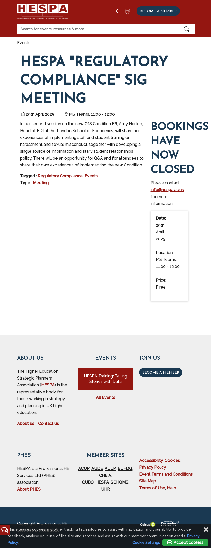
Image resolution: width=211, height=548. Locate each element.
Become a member (158, 11)
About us (25, 423)
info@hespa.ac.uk (167, 189)
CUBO (88, 482)
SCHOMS (119, 482)
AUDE (97, 468)
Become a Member (160, 373)
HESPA (48, 385)
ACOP (84, 468)
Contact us (48, 423)
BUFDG (125, 468)
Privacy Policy (152, 467)
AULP (110, 468)
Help (171, 488)
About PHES (29, 489)
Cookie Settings (146, 543)
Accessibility (151, 460)
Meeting (41, 182)
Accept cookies (185, 542)
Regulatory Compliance (60, 176)
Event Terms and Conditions (166, 474)
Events (91, 176)
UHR (105, 489)
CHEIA (105, 475)
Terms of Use (152, 488)
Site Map (147, 481)
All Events (105, 397)
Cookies (172, 460)
